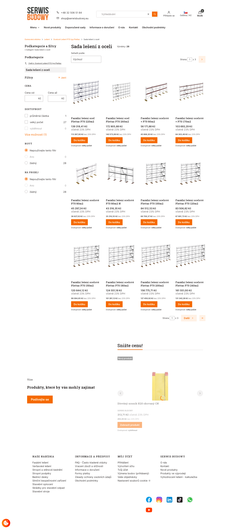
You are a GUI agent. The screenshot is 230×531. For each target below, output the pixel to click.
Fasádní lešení (40, 462)
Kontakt (164, 466)
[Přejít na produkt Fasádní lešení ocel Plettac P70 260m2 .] (121, 92)
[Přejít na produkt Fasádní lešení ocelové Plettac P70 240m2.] (190, 256)
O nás (163, 462)
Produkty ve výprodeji (173, 473)
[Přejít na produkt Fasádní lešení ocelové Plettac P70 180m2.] (121, 256)
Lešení (47, 39)
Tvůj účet (123, 469)
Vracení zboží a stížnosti (89, 466)
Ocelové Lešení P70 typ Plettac (66, 39)
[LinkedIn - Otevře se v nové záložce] (169, 499)
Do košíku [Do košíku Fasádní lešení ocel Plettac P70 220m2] (79, 140)
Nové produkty (169, 469)
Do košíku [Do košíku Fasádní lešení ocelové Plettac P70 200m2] (149, 304)
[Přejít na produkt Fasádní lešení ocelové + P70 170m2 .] (190, 92)
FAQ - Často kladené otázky (91, 462)
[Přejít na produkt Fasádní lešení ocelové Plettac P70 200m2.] (156, 256)
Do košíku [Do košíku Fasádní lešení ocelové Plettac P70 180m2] (114, 304)
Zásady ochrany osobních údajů (93, 476)
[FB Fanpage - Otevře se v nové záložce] (149, 499)
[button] (154, 14)
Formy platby (82, 473)
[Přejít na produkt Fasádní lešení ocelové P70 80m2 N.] (121, 174)
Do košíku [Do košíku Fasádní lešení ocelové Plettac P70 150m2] (79, 304)
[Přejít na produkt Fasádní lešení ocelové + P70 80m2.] (156, 92)
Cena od (29, 92)
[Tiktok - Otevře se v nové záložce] (179, 499)
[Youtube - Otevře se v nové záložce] (149, 510)
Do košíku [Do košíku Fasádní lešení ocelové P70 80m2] (79, 222)
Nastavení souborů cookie (133, 480)
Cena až (52, 92)
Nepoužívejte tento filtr (43, 150)
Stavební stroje (41, 491)
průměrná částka (39, 115)
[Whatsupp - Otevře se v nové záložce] (190, 499)
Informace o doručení (87, 469)
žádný (33, 163)
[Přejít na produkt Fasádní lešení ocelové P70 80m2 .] (86, 174)
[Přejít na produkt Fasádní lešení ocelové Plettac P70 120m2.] (190, 174)
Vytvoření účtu (126, 466)
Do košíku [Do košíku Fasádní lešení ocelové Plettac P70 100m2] (149, 222)
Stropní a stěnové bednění (47, 469)
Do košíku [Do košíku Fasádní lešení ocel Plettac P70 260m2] (114, 140)
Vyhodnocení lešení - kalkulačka (178, 476)
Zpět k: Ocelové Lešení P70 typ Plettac (43, 63)
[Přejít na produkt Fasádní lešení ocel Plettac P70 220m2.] (86, 92)
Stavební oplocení (42, 484)
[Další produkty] (189, 318)
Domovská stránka (33, 39)
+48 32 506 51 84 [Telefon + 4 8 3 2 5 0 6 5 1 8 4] (71, 12)
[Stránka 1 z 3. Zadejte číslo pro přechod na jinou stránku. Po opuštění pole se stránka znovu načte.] (189, 59)
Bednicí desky (40, 476)
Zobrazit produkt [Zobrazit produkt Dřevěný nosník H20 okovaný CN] (129, 424)
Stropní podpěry (41, 473)
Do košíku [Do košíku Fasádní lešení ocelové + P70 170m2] (184, 140)
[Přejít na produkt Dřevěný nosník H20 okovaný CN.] (160, 378)
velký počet (36, 122)
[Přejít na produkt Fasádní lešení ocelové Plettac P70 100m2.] (156, 174)
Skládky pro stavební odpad (48, 487)
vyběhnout (36, 128)
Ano (32, 156)
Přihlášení (123, 462)
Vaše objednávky (127, 476)
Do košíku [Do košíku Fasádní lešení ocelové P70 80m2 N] (114, 222)
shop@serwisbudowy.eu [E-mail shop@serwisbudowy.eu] (74, 18)
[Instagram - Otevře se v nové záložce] (159, 499)
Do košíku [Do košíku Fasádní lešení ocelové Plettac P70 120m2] (184, 222)
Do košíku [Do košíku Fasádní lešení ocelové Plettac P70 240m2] (184, 304)
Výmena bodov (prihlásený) (133, 473)
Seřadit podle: (78, 53)
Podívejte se (40, 399)
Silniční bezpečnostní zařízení (49, 480)
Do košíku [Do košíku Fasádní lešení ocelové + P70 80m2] (149, 140)
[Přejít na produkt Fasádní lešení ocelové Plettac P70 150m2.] (86, 256)
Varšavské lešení (41, 466)
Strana (183, 59)
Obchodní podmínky (86, 480)
